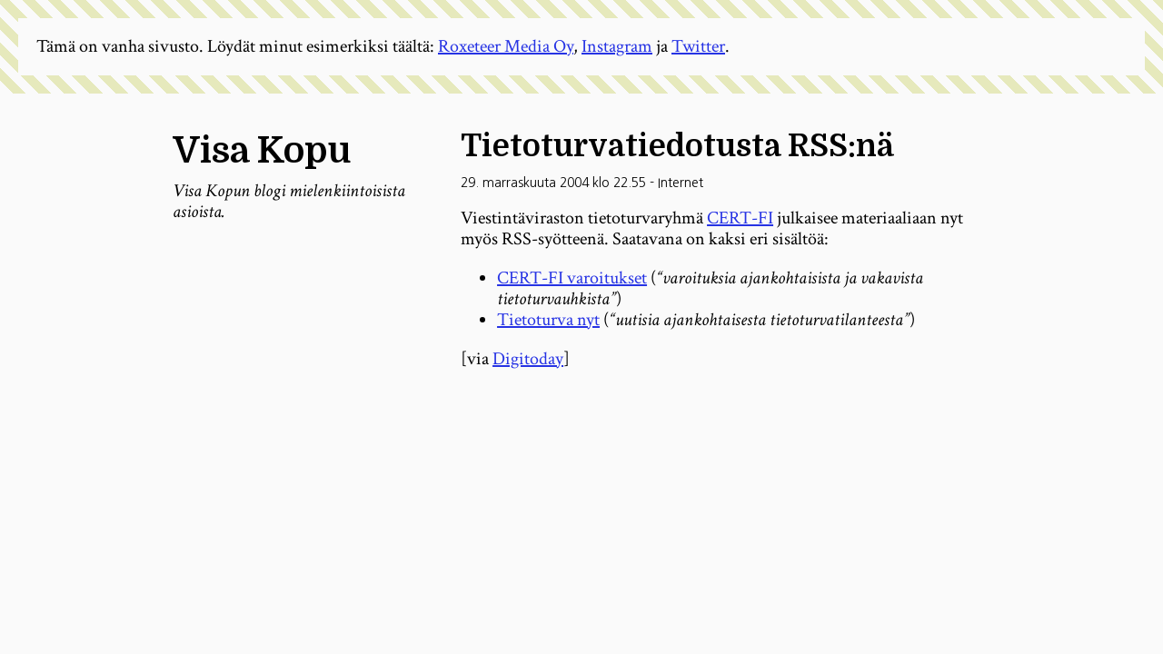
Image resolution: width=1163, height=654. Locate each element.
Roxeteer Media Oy (505, 46)
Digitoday (527, 359)
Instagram (617, 46)
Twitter (698, 46)
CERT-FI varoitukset (572, 278)
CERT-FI (740, 218)
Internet (680, 182)
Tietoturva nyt (548, 320)
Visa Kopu (262, 151)
